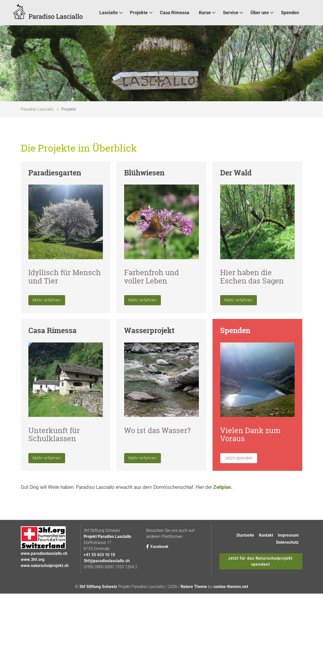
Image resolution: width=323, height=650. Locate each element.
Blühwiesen (144, 213)
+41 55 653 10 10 (99, 595)
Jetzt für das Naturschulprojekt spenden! (260, 602)
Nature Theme (194, 627)
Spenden (235, 371)
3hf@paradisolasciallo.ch (107, 601)
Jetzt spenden (238, 498)
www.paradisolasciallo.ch (44, 594)
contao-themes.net (230, 627)
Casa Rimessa (52, 371)
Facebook (157, 587)
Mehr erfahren (47, 340)
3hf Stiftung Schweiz (98, 627)
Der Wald (236, 213)
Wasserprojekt (149, 371)
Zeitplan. (223, 528)
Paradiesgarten (54, 213)
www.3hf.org (32, 600)
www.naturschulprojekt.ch (45, 606)
